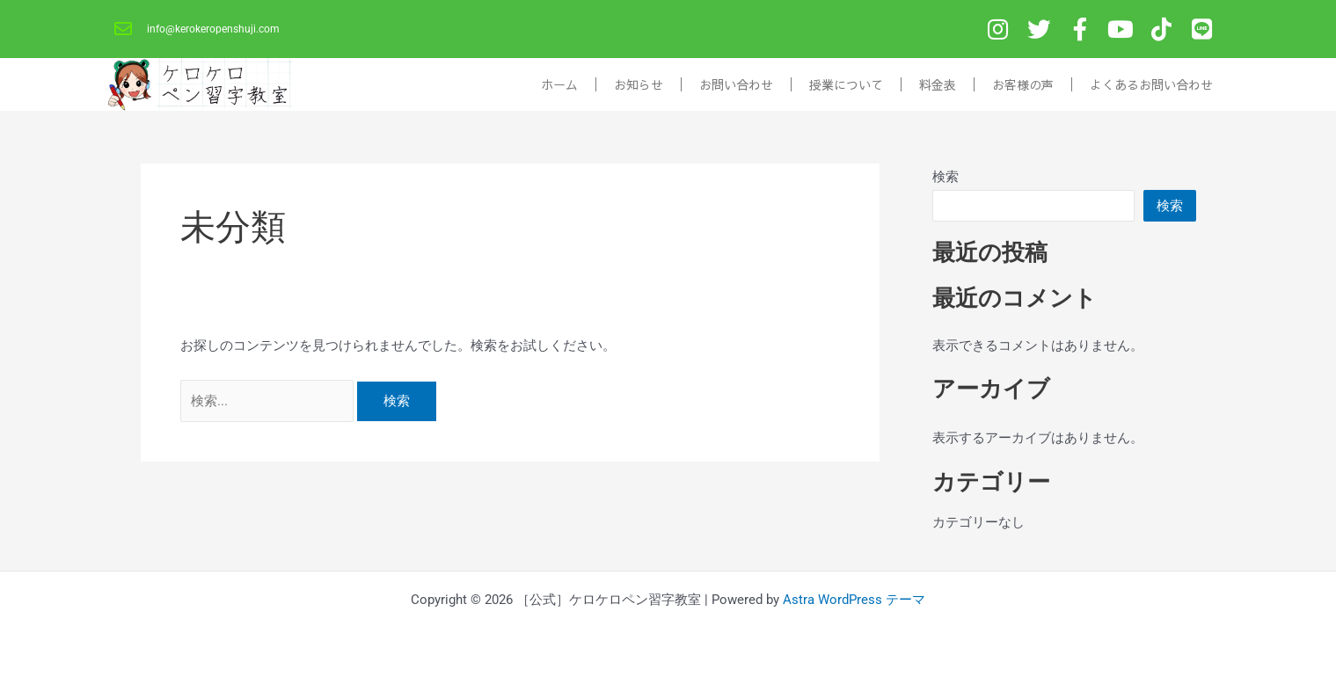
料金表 (937, 89)
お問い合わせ (736, 89)
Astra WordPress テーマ (854, 600)
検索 (945, 182)
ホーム (559, 89)
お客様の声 (1023, 89)
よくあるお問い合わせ (1151, 89)
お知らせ (638, 89)
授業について (846, 89)
